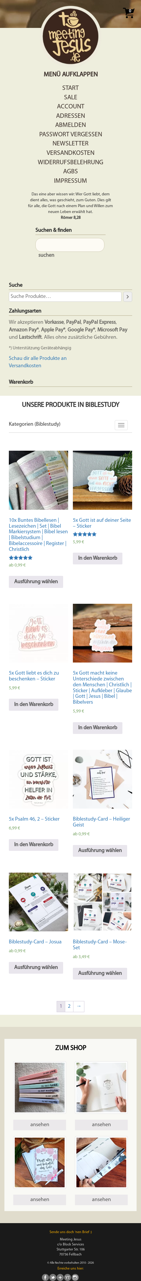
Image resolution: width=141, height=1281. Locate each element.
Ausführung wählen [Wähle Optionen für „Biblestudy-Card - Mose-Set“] (100, 973)
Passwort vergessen (70, 134)
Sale (70, 97)
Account (70, 106)
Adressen (70, 116)
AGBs (70, 171)
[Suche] (127, 297)
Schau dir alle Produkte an (38, 358)
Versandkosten (70, 153)
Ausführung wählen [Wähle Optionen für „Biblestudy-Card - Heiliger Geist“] (100, 851)
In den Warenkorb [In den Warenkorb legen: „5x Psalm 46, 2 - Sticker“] (33, 845)
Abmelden (70, 125)
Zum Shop (70, 1048)
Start (70, 88)
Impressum (70, 181)
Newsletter (70, 143)
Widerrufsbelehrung (70, 162)
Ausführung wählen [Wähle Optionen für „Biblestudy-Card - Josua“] (36, 967)
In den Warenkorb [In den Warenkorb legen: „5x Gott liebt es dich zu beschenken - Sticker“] (33, 704)
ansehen (39, 1125)
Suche (15, 285)
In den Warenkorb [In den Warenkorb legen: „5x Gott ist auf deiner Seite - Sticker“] (97, 558)
